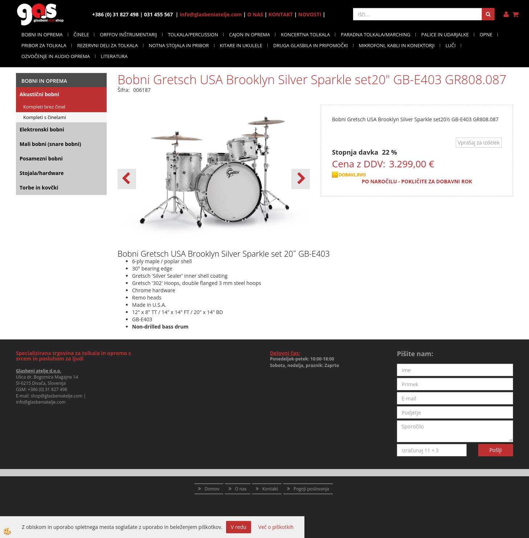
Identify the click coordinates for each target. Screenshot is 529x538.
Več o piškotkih (276, 526)
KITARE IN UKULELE (241, 45)
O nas (241, 489)
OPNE (486, 34)
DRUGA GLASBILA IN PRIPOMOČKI (310, 45)
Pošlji (495, 450)
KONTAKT (280, 14)
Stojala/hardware (42, 173)
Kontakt (270, 489)
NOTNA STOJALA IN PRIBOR (179, 45)
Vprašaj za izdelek (479, 142)
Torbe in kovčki (39, 187)
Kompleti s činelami (44, 117)
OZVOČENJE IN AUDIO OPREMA (55, 56)
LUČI (451, 45)
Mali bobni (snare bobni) (50, 143)
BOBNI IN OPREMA (42, 34)
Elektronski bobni (42, 129)
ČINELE (81, 34)
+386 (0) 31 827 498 (47, 389)
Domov (212, 489)
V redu (238, 526)
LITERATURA (114, 56)
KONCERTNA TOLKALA (305, 34)
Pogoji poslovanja (311, 489)
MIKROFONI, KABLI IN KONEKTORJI (397, 45)
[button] (300, 179)
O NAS (255, 14)
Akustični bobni (39, 94)
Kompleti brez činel (44, 106)
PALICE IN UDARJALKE (445, 34)
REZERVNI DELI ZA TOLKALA (107, 45)
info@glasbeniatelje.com (211, 14)
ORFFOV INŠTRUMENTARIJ (128, 34)
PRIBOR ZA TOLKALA (43, 45)
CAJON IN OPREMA (249, 34)
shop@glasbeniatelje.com (57, 396)
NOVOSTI (309, 14)
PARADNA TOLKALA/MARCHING (375, 34)
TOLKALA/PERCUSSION (193, 34)
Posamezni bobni (41, 158)
